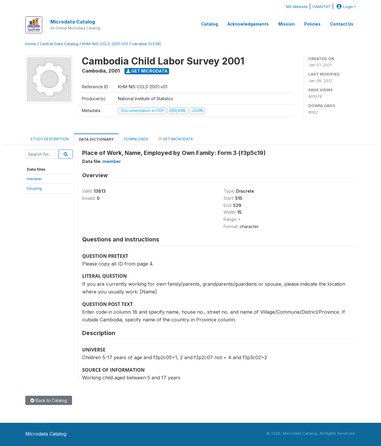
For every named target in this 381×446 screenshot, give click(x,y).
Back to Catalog (48, 400)
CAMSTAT (321, 6)
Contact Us (341, 24)
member (34, 178)
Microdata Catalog (72, 22)
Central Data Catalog (59, 44)
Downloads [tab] (136, 139)
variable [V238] (146, 44)
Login (344, 6)
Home (30, 44)
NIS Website (297, 6)
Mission (286, 24)
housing (34, 188)
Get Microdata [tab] (175, 138)
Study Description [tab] (49, 139)
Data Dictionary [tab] (96, 139)
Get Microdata (147, 70)
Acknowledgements (248, 24)
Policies (312, 24)
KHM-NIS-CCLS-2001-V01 (105, 44)
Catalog (209, 24)
